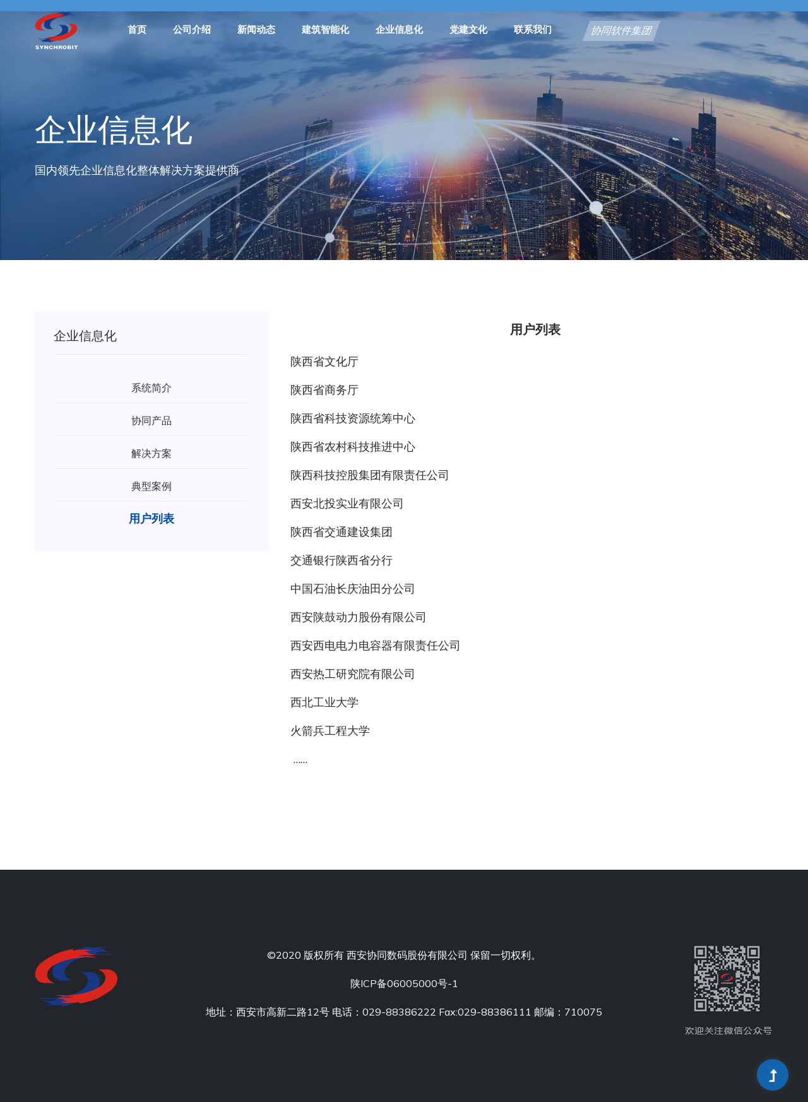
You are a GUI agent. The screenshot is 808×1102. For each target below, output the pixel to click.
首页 (137, 30)
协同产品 (151, 420)
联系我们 (533, 30)
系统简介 (151, 387)
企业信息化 (399, 30)
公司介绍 (192, 30)
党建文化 (468, 30)
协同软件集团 (621, 32)
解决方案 (151, 453)
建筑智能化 (325, 30)
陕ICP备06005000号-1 (404, 983)
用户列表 (151, 518)
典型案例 (151, 486)
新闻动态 (256, 30)
